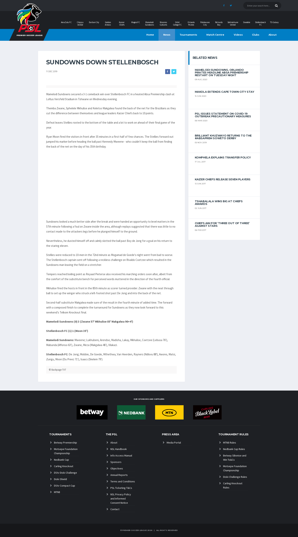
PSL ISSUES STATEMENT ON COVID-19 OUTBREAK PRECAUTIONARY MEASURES (223, 115)
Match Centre (215, 34)
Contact (114, 509)
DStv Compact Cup (64, 485)
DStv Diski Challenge (65, 472)
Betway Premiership (65, 442)
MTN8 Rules (229, 442)
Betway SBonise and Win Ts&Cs (234, 457)
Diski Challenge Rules (235, 477)
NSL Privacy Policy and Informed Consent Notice (120, 498)
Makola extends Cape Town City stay (224, 91)
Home (150, 34)
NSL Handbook (118, 449)
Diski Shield (60, 479)
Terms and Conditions (122, 481)
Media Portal (174, 442)
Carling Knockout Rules (232, 485)
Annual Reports (119, 475)
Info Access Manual (121, 455)
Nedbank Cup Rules (234, 449)
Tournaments (188, 34)
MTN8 (57, 492)
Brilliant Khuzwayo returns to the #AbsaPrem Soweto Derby (223, 137)
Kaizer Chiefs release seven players (222, 179)
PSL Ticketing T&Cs (121, 488)
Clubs (255, 34)
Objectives (116, 468)
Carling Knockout (63, 466)
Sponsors (115, 462)
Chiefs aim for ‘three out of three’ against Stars (222, 224)
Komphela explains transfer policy (223, 157)
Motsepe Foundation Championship (66, 451)
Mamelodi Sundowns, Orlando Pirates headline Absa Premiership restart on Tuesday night (221, 72)
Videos (238, 34)
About (273, 34)
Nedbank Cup (61, 459)
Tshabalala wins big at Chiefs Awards (219, 203)
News (166, 34)
